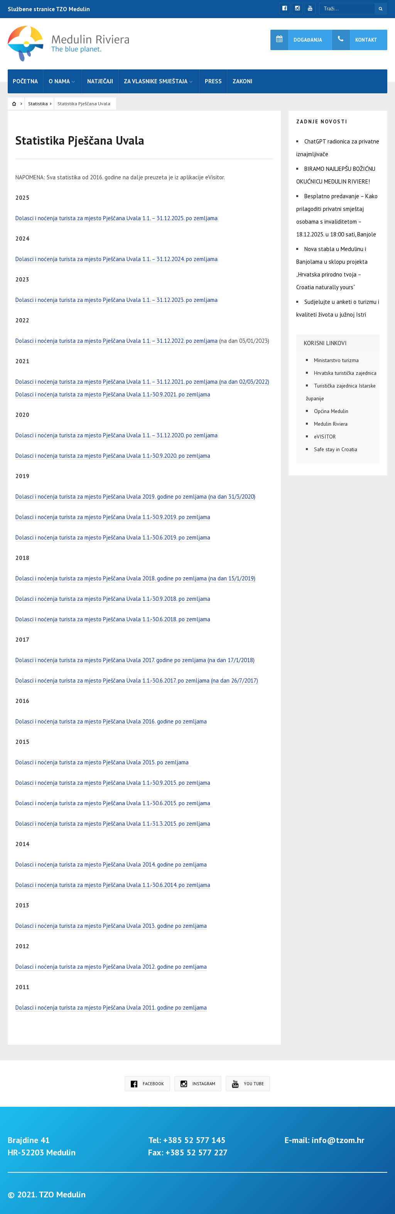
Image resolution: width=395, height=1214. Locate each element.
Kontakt (354, 40)
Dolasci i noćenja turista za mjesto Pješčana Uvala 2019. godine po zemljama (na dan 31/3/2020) (135, 494)
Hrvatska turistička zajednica (345, 371)
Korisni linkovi (325, 341)
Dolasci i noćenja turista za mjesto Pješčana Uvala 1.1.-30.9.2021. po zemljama (112, 392)
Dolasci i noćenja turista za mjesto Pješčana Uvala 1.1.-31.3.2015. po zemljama (112, 821)
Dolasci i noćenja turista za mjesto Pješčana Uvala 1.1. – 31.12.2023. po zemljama (116, 298)
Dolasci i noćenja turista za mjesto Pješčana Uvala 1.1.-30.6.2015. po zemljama (113, 801)
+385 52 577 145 (194, 1138)
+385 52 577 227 (196, 1150)
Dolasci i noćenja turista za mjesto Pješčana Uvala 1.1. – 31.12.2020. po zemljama (116, 433)
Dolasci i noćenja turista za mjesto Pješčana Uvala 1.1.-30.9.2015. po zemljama (112, 780)
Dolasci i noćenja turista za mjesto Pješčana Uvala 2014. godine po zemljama (111, 862)
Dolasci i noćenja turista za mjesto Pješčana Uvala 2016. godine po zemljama (111, 719)
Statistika (38, 102)
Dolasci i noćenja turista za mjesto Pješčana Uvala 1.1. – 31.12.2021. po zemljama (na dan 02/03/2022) (142, 379)
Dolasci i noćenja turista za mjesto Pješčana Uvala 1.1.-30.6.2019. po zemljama (112, 535)
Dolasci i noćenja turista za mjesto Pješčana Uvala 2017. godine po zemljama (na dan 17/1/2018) (135, 658)
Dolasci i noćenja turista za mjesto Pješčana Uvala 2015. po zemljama (102, 760)
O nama (59, 79)
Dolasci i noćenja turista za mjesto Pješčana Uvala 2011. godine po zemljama (111, 1005)
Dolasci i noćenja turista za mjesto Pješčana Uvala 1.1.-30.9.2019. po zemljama (112, 515)
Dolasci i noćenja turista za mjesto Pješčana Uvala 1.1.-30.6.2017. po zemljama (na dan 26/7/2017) (136, 678)
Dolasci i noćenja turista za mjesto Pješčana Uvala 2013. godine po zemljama (111, 923)
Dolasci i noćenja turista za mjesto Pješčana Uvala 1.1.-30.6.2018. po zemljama (112, 617)
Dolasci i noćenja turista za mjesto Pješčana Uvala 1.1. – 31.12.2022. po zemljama (116, 338)
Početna (25, 79)
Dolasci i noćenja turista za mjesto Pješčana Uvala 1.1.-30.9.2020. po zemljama (112, 453)
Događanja (296, 40)
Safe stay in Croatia (335, 447)
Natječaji (100, 79)
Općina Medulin (331, 409)
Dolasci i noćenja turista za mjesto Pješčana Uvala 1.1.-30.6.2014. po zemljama (112, 883)
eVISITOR (325, 434)
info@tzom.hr (338, 1138)
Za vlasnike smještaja (155, 79)
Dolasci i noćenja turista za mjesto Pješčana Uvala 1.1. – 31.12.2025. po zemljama (116, 216)
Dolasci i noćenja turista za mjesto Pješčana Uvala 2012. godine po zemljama (111, 964)
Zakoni (242, 79)
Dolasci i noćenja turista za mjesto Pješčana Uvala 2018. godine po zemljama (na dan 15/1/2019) (135, 576)
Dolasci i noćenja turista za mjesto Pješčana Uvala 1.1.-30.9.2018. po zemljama (112, 596)
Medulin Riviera (331, 421)
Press (213, 79)
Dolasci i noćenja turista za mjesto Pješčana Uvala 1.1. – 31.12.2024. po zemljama (116, 257)
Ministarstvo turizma (336, 358)
